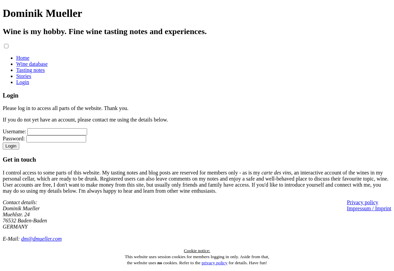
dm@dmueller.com (41, 239)
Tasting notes (30, 70)
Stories (23, 76)
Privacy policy (362, 202)
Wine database (32, 64)
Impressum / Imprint (369, 208)
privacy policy (215, 262)
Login (22, 82)
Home (22, 58)
